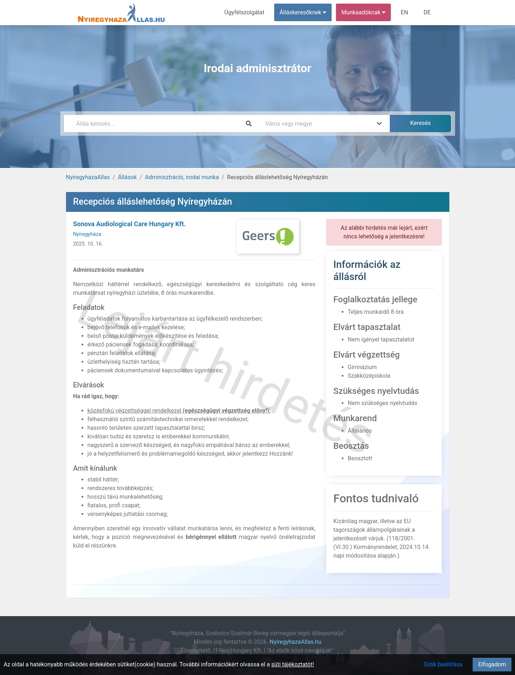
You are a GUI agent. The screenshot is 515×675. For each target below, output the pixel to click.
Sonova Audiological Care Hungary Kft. (129, 224)
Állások (127, 177)
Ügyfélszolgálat (245, 12)
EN (405, 12)
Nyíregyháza (87, 234)
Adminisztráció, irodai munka (182, 177)
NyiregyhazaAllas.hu (295, 641)
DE (427, 12)
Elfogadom (492, 664)
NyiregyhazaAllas (88, 177)
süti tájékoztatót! (292, 664)
